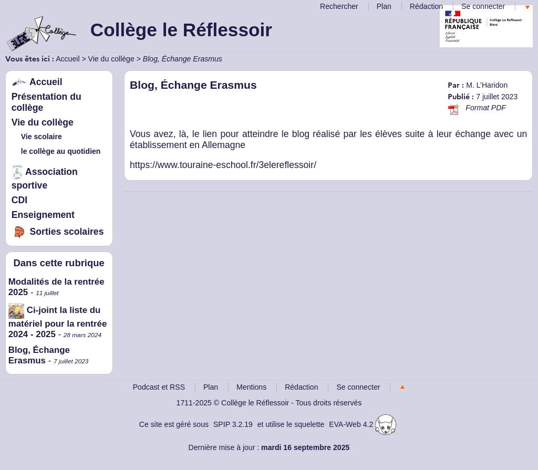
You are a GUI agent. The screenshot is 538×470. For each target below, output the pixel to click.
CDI (19, 200)
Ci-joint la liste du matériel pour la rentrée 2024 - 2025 (57, 322)
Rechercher (339, 6)
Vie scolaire (41, 136)
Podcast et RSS (159, 387)
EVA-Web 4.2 (362, 424)
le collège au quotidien (61, 151)
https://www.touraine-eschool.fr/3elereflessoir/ (223, 165)
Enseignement (43, 215)
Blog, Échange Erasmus (39, 355)
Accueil (67, 59)
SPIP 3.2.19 (233, 424)
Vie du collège (111, 59)
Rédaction (426, 6)
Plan (384, 6)
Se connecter (483, 6)
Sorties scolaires (58, 231)
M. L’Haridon (487, 85)
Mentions (251, 387)
